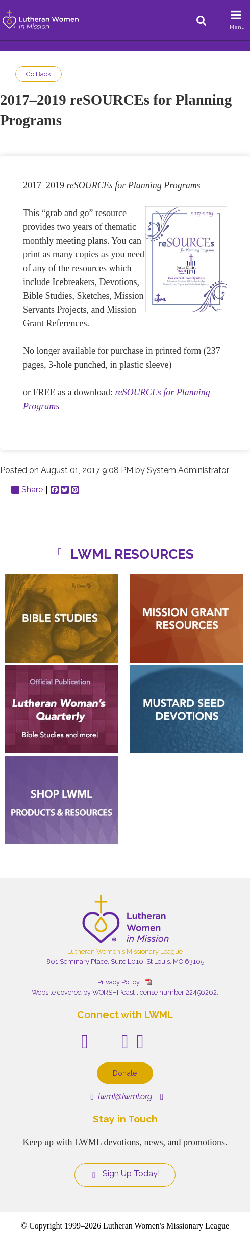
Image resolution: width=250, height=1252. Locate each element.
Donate (125, 1073)
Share (27, 490)
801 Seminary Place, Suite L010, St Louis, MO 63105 (125, 961)
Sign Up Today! (125, 1174)
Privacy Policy (118, 982)
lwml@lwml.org (121, 1096)
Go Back (38, 74)
